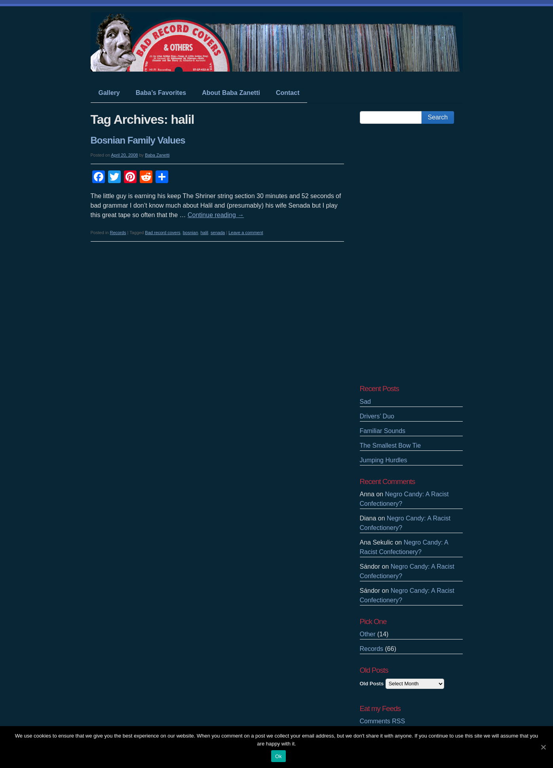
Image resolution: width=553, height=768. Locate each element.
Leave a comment (245, 232)
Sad (365, 401)
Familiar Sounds (383, 431)
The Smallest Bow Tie (390, 445)
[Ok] (543, 747)
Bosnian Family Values (138, 140)
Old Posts (372, 684)
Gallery (109, 92)
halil (204, 232)
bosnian (190, 232)
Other (368, 634)
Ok (278, 756)
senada (218, 232)
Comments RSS (382, 721)
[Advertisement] (411, 254)
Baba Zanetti (157, 155)
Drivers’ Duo (377, 416)
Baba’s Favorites (161, 92)
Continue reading (216, 215)
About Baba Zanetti (231, 92)
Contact (288, 92)
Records (118, 232)
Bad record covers (162, 232)
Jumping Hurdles (383, 460)
